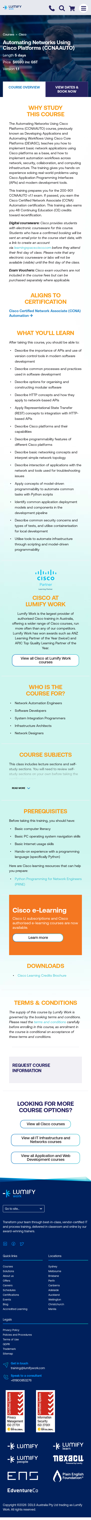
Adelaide (53, 1290)
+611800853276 (21, 1380)
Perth (51, 1280)
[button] (24, 89)
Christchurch (56, 1304)
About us (8, 1275)
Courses (8, 34)
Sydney (52, 1266)
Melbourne (54, 1271)
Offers (6, 1280)
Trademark (9, 1348)
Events (7, 1299)
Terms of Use (11, 1339)
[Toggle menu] (83, 8)
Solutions (8, 1271)
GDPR (6, 1344)
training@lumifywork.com (28, 1368)
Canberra (54, 1285)
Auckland (54, 1294)
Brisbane (53, 1275)
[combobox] (5, 1208)
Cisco (22, 34)
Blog (5, 1304)
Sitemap (8, 1353)
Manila (52, 1309)
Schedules (9, 1290)
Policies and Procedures (17, 1334)
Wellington (54, 1299)
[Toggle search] (62, 8)
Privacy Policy (11, 1330)
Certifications (11, 1294)
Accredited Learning (15, 1309)
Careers (8, 1285)
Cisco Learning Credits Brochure (42, 975)
